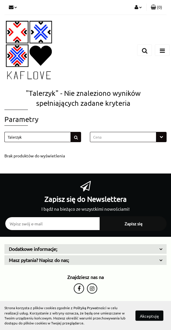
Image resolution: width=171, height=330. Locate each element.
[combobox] (128, 137)
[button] (156, 7)
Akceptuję (149, 315)
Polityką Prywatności (89, 307)
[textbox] (123, 137)
